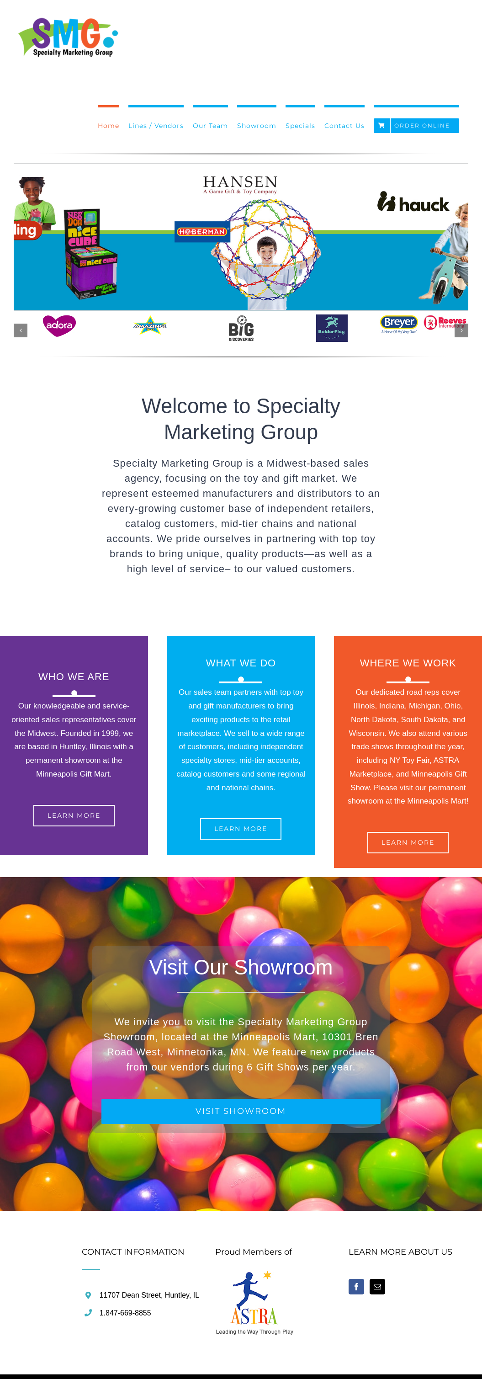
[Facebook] (356, 1286)
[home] (255, 1275)
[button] (20, 330)
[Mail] (377, 1286)
